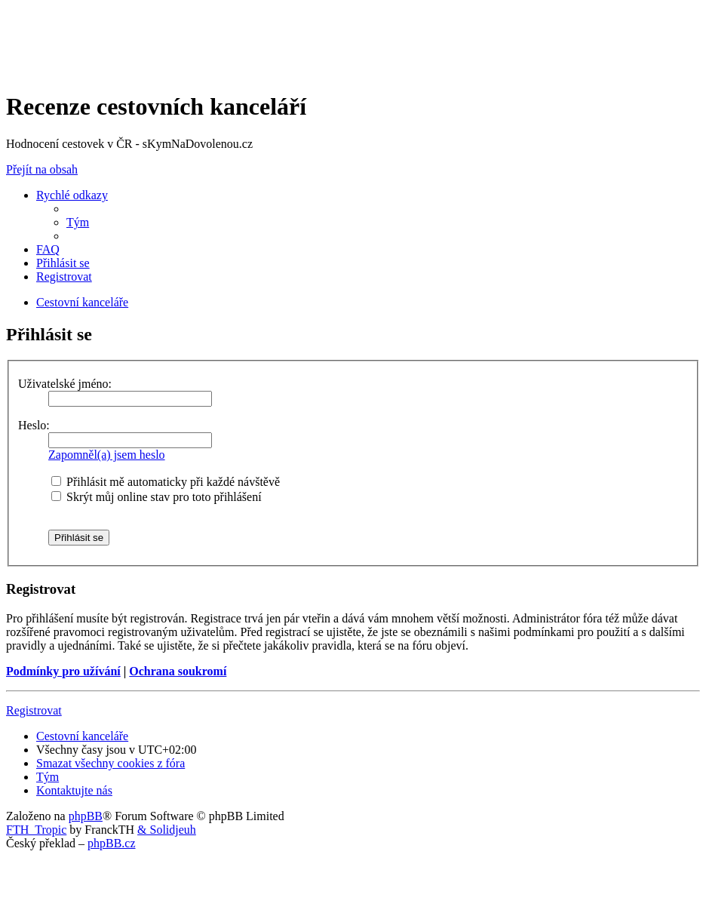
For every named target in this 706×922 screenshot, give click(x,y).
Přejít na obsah (42, 169)
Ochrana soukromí (177, 671)
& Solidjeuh (166, 829)
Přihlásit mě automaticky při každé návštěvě (165, 481)
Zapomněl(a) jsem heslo (106, 454)
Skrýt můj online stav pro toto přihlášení (156, 496)
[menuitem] (77, 222)
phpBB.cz (111, 843)
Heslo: (34, 425)
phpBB (86, 816)
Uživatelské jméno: (65, 383)
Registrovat (34, 710)
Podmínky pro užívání (63, 671)
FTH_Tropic (36, 829)
